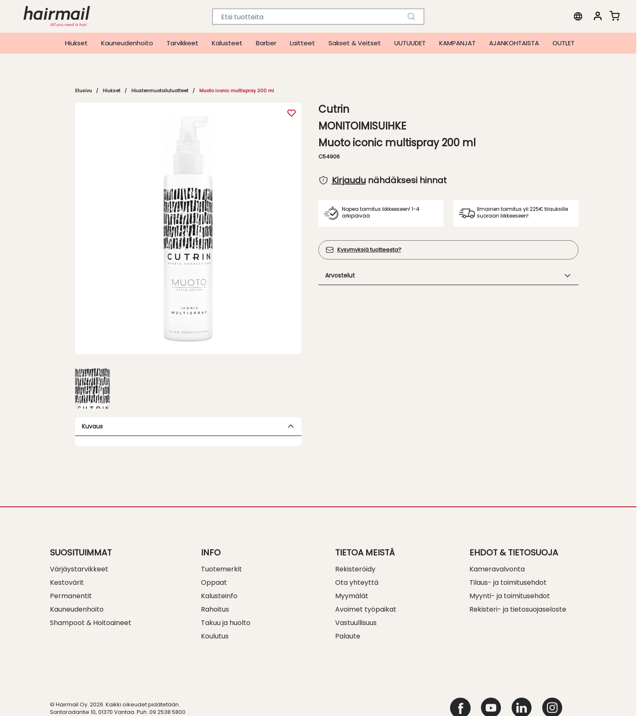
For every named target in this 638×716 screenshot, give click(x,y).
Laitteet (302, 43)
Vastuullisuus (356, 623)
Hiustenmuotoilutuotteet (159, 90)
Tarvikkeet (182, 43)
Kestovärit (67, 582)
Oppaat (214, 582)
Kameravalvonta (497, 569)
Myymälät (351, 596)
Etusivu (83, 90)
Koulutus (215, 636)
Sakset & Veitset (354, 43)
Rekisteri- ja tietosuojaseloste (517, 609)
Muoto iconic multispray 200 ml (236, 90)
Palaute (347, 636)
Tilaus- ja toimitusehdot (508, 582)
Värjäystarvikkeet (79, 569)
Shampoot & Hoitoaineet (90, 623)
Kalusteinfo (219, 596)
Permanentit (71, 596)
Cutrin (333, 109)
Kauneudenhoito (127, 43)
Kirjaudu (349, 180)
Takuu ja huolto (225, 623)
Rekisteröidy (355, 569)
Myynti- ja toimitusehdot (509, 596)
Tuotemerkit (221, 569)
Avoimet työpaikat (365, 609)
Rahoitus (215, 609)
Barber (266, 43)
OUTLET (563, 43)
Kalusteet (227, 43)
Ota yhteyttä (356, 582)
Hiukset (76, 43)
